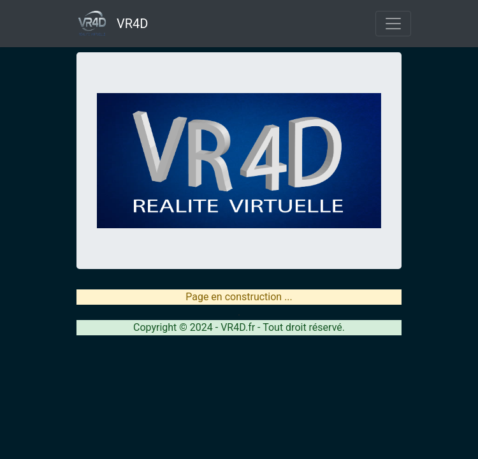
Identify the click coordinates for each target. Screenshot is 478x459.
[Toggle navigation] (393, 23)
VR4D (107, 23)
